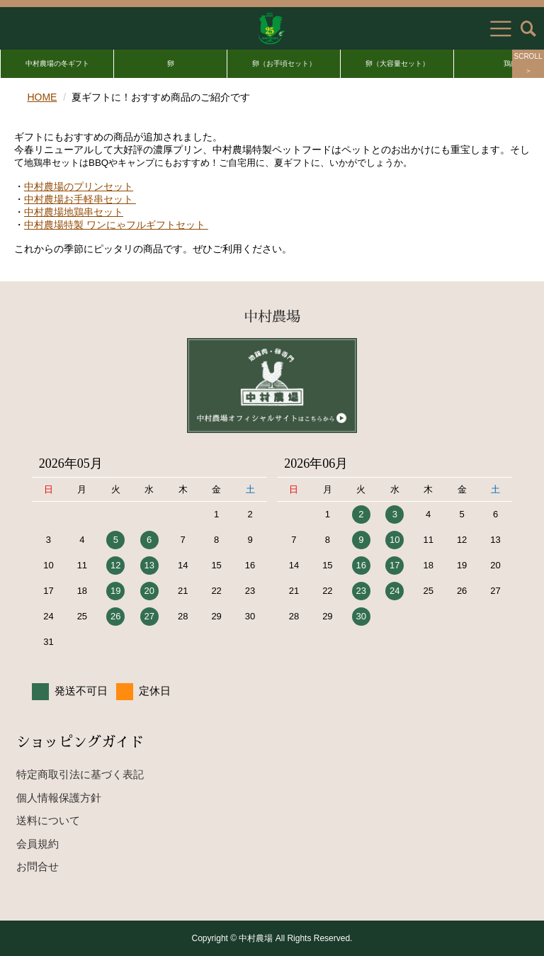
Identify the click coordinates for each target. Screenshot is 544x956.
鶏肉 (511, 63)
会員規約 (37, 844)
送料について (48, 820)
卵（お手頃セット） (284, 63)
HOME (42, 97)
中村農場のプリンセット (78, 186)
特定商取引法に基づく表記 (80, 774)
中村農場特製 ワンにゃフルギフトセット (116, 224)
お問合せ (37, 866)
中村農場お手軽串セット (80, 199)
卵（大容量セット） (397, 63)
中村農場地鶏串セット (73, 212)
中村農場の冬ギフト (57, 63)
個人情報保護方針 (58, 798)
